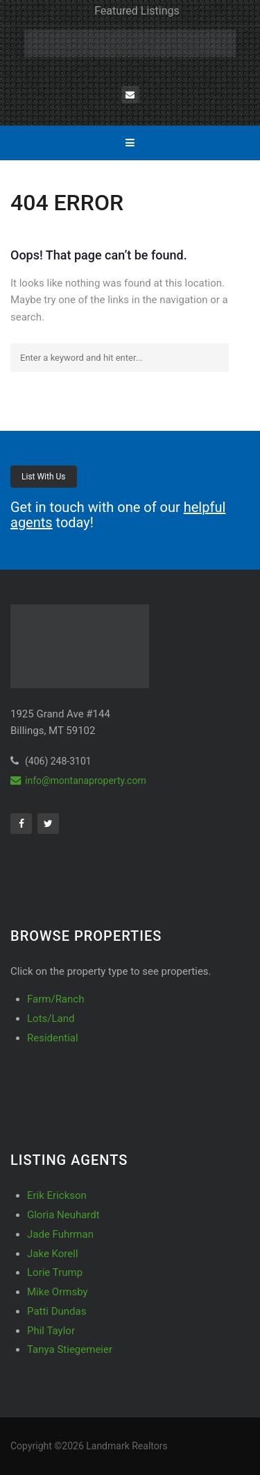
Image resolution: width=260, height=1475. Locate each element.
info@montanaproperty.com (78, 780)
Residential (52, 1038)
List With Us (43, 476)
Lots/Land (50, 1018)
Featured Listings (137, 10)
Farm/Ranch (55, 999)
